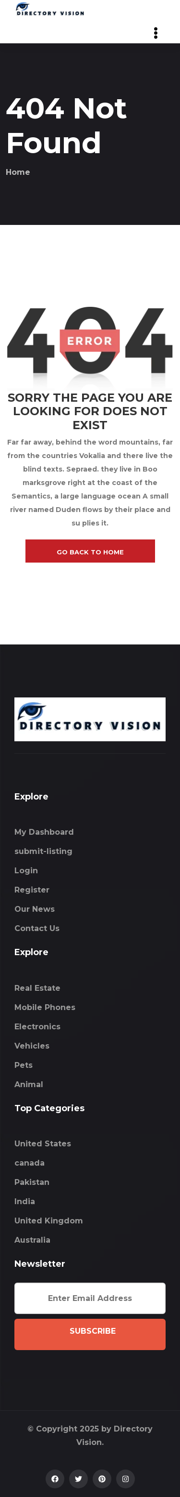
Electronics (37, 1026)
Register (31, 889)
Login (26, 870)
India (24, 1201)
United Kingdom (48, 1220)
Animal (28, 1084)
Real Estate (37, 988)
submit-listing (43, 851)
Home (18, 172)
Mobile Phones (44, 1007)
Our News (34, 909)
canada (29, 1163)
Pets (23, 1065)
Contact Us (37, 928)
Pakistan (31, 1182)
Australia (32, 1240)
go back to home (90, 552)
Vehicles (31, 1046)
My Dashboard (44, 832)
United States (42, 1143)
